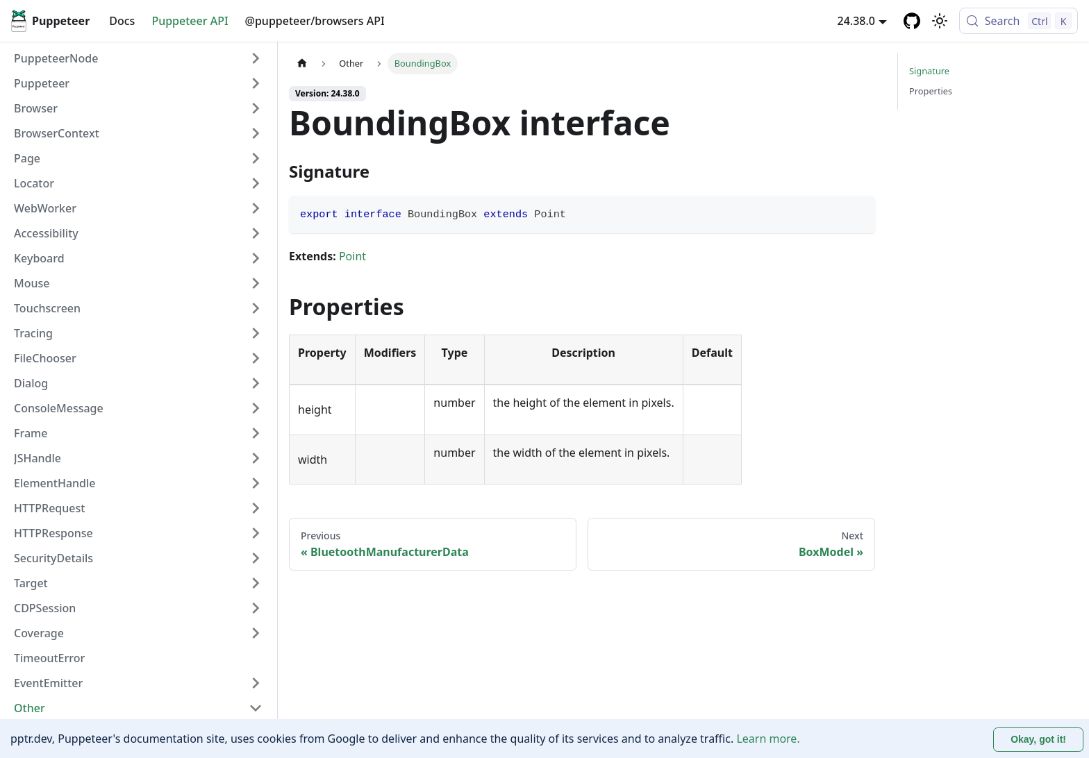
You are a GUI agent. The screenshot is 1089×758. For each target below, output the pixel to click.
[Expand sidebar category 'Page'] (255, 158)
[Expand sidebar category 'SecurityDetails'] (255, 558)
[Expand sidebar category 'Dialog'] (255, 383)
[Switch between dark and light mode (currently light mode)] (940, 21)
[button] (138, 83)
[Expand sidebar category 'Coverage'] (255, 633)
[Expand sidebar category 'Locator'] (255, 183)
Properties (930, 91)
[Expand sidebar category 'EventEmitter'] (255, 683)
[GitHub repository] (912, 21)
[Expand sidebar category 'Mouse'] (255, 283)
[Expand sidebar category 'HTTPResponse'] (255, 533)
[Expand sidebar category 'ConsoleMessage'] (255, 408)
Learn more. (767, 738)
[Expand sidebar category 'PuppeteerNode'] (255, 58)
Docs (122, 20)
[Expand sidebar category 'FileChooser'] (255, 358)
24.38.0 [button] (856, 20)
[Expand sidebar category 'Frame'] (255, 433)
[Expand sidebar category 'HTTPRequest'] (255, 508)
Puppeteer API (189, 20)
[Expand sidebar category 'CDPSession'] (255, 608)
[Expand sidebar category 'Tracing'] (255, 333)
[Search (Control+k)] (1018, 21)
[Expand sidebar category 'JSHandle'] (255, 458)
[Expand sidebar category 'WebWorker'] (255, 208)
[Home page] (302, 63)
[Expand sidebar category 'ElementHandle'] (255, 483)
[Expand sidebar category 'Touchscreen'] (255, 308)
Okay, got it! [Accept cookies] (1038, 739)
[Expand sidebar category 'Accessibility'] (255, 233)
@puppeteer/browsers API (315, 20)
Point (352, 256)
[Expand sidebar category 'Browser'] (255, 108)
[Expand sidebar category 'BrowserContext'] (255, 133)
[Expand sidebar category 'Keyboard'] (255, 258)
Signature (929, 71)
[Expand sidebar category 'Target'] (255, 583)
